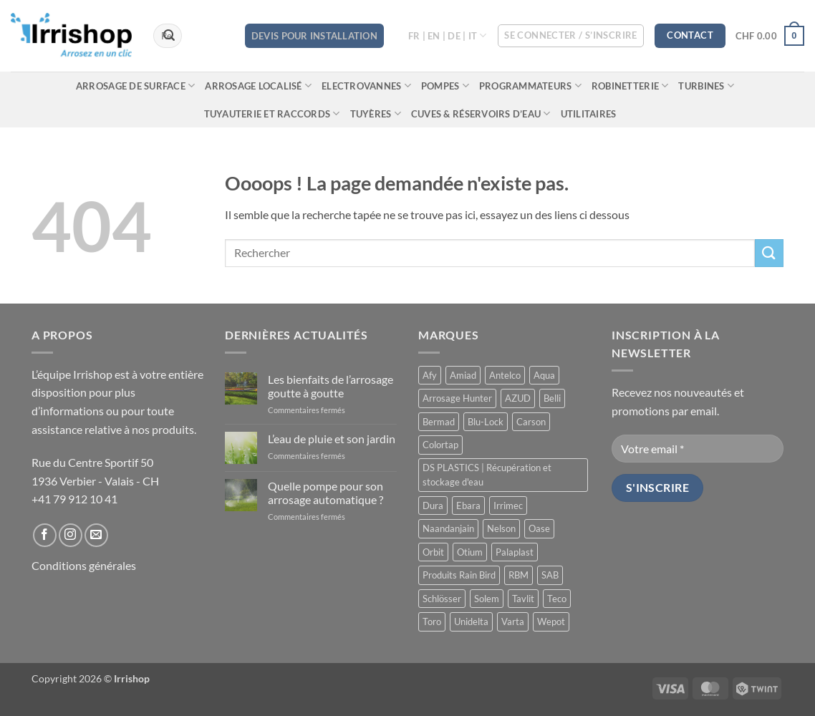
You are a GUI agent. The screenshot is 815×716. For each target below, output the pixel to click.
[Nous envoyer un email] (96, 535)
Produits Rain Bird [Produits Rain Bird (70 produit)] (459, 575)
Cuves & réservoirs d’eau (481, 113)
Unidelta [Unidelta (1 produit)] (471, 621)
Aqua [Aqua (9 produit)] (544, 375)
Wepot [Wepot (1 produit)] (551, 621)
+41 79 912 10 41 (74, 498)
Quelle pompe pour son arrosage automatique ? (325, 492)
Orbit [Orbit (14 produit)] (433, 552)
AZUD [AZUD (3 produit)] (518, 398)
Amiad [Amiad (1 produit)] (463, 375)
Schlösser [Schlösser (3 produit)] (442, 598)
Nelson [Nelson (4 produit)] (501, 528)
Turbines (706, 85)
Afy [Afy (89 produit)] (430, 375)
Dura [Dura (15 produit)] (433, 505)
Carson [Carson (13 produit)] (531, 421)
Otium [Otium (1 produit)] (470, 552)
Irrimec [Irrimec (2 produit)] (508, 505)
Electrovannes (366, 85)
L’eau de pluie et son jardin (331, 438)
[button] (571, 35)
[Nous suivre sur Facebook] (45, 535)
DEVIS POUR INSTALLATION (314, 36)
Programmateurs (530, 85)
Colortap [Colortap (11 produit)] (440, 444)
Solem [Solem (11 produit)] (486, 598)
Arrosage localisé (258, 85)
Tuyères (375, 113)
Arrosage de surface (135, 85)
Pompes (445, 85)
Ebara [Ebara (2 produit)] (468, 505)
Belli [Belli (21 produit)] (552, 398)
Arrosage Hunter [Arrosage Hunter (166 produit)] (457, 398)
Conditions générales (84, 565)
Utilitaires (589, 114)
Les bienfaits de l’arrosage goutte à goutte (330, 386)
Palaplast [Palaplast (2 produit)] (515, 552)
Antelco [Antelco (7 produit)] (505, 375)
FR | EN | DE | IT (447, 35)
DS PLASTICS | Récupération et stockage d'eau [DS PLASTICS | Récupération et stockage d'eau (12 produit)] (487, 475)
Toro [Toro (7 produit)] (432, 621)
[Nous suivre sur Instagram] (70, 535)
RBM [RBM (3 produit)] (518, 575)
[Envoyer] (169, 36)
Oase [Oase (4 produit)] (539, 528)
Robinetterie (630, 85)
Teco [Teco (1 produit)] (556, 598)
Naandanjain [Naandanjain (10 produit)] (448, 528)
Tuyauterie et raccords (272, 113)
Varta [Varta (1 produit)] (512, 621)
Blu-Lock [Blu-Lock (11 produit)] (485, 421)
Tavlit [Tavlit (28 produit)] (523, 598)
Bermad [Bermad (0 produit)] (439, 421)
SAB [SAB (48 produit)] (550, 575)
